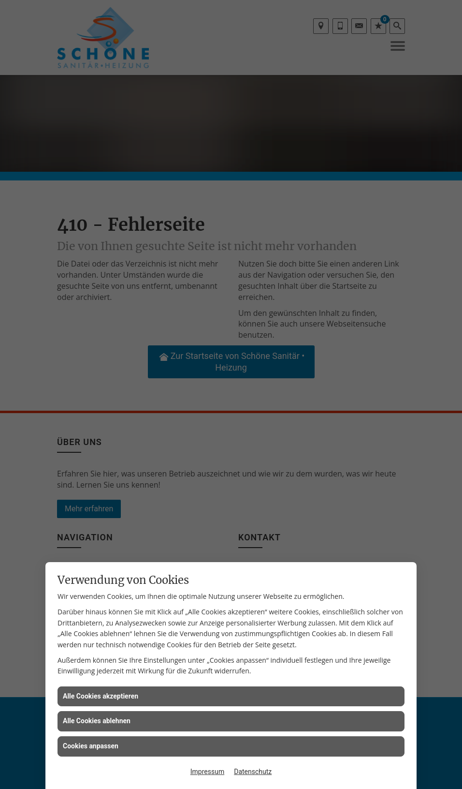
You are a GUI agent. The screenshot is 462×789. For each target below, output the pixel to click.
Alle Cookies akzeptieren (100, 696)
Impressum (207, 771)
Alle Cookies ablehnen (96, 721)
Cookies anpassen (90, 746)
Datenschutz (253, 771)
